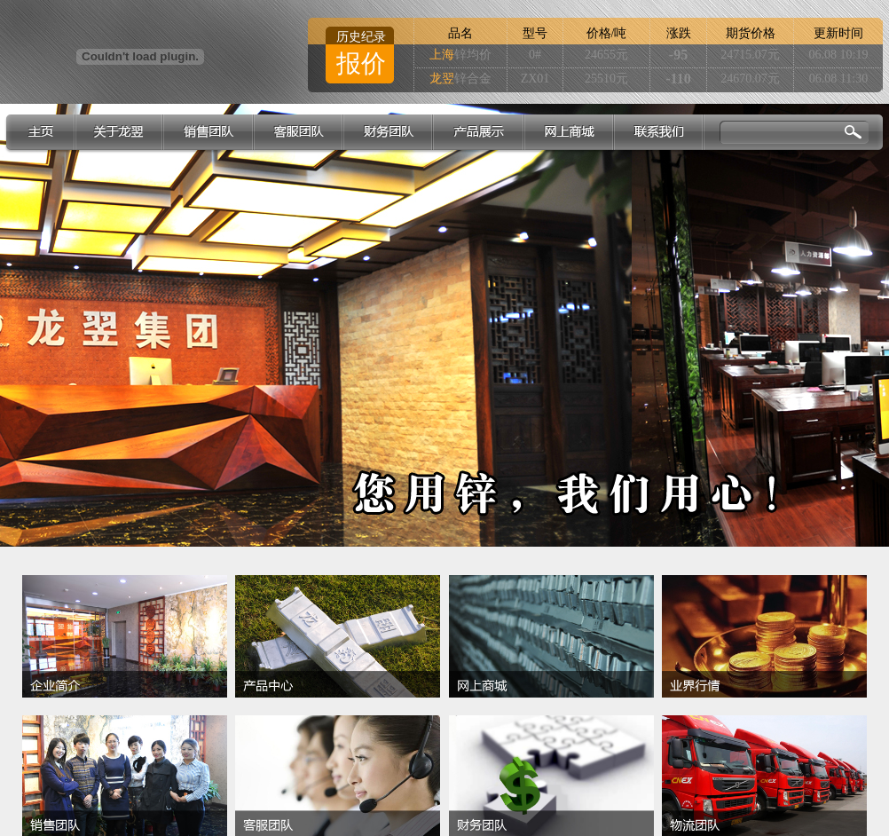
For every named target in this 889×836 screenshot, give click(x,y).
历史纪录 (361, 36)
